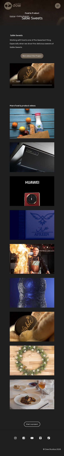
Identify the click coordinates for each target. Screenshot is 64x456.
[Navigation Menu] (58, 5)
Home (12, 16)
